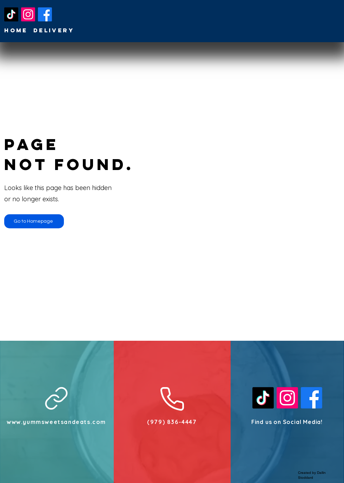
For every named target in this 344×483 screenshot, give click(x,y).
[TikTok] (11, 14)
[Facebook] (45, 14)
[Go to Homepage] (34, 221)
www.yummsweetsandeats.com (56, 421)
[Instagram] (28, 14)
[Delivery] (54, 30)
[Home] (16, 30)
